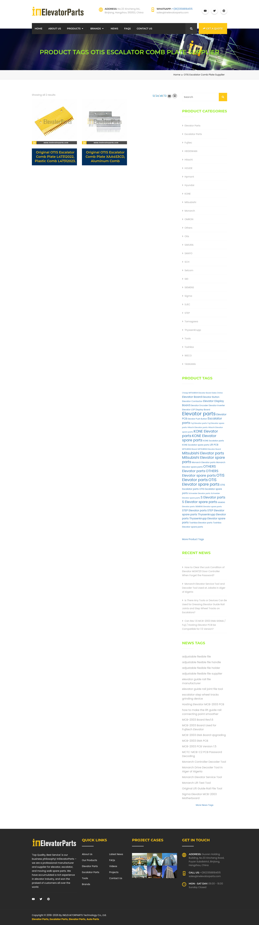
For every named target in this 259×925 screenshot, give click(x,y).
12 (154, 96)
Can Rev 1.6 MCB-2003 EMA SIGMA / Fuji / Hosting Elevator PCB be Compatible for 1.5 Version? (203, 625)
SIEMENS (189, 287)
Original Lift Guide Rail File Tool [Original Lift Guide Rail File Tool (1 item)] (202, 788)
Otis (187, 236)
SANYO (188, 253)
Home (38, 28)
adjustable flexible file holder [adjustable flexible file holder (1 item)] (201, 668)
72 (165, 96)
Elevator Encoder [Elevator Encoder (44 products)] (199, 405)
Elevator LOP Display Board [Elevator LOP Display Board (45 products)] (196, 409)
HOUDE (188, 168)
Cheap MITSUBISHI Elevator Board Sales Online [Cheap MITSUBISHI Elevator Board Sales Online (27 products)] (202, 393)
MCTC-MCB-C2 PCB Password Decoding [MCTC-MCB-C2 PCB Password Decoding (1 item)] (202, 754)
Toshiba (189, 347)
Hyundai (189, 185)
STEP (187, 313)
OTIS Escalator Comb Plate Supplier (204, 74)
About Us (54, 28)
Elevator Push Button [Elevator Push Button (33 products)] (197, 418)
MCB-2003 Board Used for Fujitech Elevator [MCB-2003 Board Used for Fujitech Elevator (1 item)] (199, 727)
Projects (113, 872)
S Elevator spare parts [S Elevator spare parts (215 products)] (199, 502)
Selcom (189, 270)
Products (74, 28)
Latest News (116, 854)
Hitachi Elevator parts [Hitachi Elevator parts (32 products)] (198, 427)
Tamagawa (191, 321)
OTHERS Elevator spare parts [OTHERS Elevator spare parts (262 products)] (200, 473)
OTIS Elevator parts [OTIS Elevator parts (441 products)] (203, 477)
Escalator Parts (193, 134)
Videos (113, 866)
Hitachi (189, 159)
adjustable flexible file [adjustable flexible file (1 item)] (196, 656)
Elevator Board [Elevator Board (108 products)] (192, 397)
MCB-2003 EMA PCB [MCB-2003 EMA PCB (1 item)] (195, 741)
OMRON (189, 219)
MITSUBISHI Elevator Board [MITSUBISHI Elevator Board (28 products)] (209, 449)
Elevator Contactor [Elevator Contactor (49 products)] (192, 401)
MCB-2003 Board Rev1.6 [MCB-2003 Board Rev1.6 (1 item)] (197, 720)
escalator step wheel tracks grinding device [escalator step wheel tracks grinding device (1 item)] (200, 697)
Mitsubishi (190, 202)
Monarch (190, 210)
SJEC (187, 304)
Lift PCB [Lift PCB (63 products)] (214, 444)
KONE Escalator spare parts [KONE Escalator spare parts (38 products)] (195, 444)
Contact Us (144, 28)
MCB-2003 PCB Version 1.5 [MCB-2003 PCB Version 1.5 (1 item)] (199, 746)
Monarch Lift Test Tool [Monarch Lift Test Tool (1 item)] (196, 783)
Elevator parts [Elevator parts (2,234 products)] (199, 413)
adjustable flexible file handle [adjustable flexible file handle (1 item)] (201, 662)
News (114, 28)
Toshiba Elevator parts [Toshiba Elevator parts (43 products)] (200, 522)
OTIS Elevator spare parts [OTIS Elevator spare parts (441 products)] (201, 482)
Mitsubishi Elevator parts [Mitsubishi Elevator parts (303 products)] (203, 453)
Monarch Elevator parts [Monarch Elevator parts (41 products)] (204, 462)
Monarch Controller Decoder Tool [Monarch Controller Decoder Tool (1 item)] (204, 762)
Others (188, 227)
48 (161, 96)
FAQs (127, 28)
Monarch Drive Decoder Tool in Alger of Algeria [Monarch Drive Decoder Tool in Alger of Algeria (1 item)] (202, 769)
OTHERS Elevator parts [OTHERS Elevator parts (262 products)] (199, 468)
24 (157, 96)
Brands (95, 28)
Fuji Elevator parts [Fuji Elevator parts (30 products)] (199, 423)
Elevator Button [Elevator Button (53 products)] (211, 397)
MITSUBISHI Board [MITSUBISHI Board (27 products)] (189, 449)
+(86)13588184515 (182, 9)
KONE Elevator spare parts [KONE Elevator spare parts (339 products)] (199, 438)
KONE (188, 193)
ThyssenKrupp (193, 330)
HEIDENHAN (191, 151)
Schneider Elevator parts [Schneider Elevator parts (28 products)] (199, 493)
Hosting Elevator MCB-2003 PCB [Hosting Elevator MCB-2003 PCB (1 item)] (203, 704)
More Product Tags (193, 539)
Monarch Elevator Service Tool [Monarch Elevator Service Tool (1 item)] (202, 777)
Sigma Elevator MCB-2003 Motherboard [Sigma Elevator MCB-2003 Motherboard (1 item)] (199, 796)
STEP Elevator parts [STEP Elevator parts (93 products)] (194, 510)
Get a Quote (213, 28)
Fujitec (188, 142)
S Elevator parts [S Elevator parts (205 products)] (213, 497)
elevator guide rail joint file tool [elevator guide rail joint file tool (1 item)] (202, 689)
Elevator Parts (192, 125)
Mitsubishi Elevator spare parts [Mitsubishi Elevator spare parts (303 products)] (203, 459)
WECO (188, 355)
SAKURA (189, 244)
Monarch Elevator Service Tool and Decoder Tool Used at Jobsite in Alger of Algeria (203, 588)
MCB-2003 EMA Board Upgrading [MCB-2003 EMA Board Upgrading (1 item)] (204, 735)
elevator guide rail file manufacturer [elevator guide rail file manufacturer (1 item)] (196, 681)
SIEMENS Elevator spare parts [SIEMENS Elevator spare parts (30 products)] (208, 506)
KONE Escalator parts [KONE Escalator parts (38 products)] (213, 440)
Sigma (188, 296)
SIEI (186, 279)
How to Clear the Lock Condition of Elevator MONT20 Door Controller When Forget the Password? (203, 571)
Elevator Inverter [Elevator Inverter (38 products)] (217, 405)
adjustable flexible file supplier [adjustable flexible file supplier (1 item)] (202, 674)
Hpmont (189, 176)
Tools (188, 338)
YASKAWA (190, 364)
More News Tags (204, 805)
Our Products (89, 860)
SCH (187, 262)
